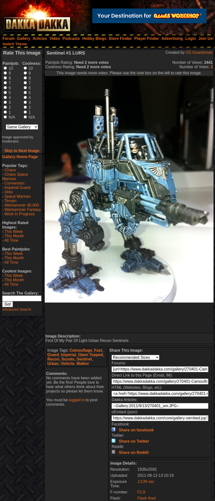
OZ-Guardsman (199, 52)
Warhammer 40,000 (22, 205)
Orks (9, 192)
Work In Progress (20, 214)
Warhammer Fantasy (23, 209)
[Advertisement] (129, 318)
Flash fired (146, 498)
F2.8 (141, 492)
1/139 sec (145, 481)
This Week (13, 231)
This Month (14, 236)
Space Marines (18, 196)
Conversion (14, 183)
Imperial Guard (18, 187)
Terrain (10, 201)
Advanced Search (16, 309)
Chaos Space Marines (15, 176)
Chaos (10, 170)
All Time (11, 240)
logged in (77, 400)
